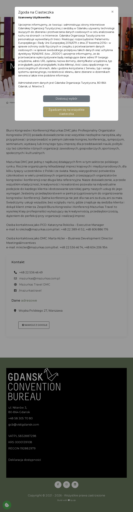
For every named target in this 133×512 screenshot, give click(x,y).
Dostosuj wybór (67, 98)
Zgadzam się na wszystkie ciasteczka (66, 112)
